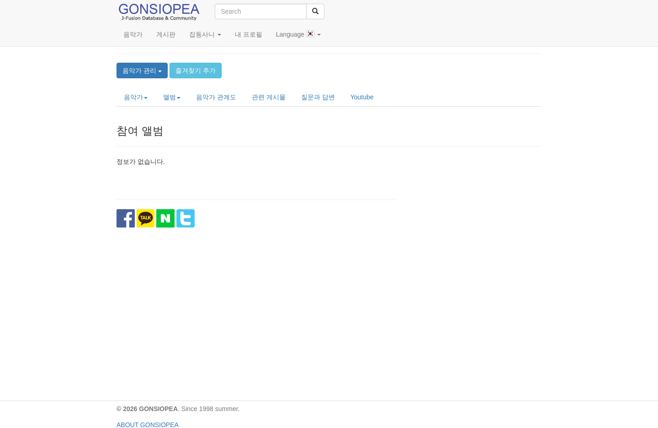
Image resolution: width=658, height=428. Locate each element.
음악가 (133, 34)
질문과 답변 (318, 97)
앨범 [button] (171, 97)
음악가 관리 (142, 70)
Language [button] (298, 34)
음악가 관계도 (216, 97)
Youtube (362, 97)
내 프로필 (248, 34)
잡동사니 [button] (205, 34)
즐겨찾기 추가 (195, 70)
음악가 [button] (136, 97)
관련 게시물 (269, 97)
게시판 (165, 34)
